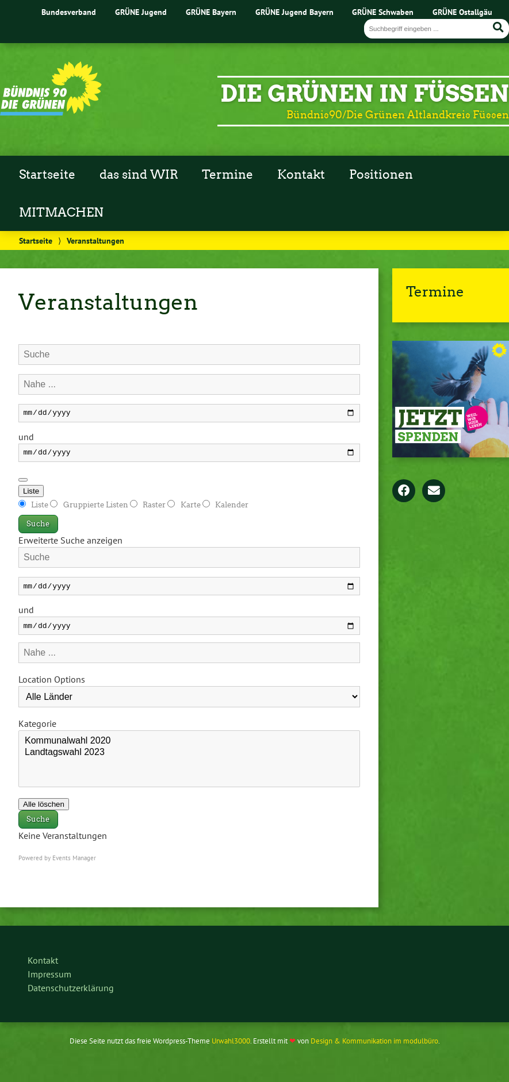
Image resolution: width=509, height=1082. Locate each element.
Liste (31, 494)
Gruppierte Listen (89, 508)
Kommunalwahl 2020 (189, 748)
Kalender (225, 508)
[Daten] (189, 414)
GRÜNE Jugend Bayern (294, 11)
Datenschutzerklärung (71, 994)
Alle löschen (43, 811)
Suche (37, 527)
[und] (189, 455)
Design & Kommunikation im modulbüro (374, 1048)
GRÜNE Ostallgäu (462, 11)
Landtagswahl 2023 (189, 759)
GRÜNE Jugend (141, 11)
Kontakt (301, 174)
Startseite (47, 174)
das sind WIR (138, 174)
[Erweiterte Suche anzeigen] (23, 483)
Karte (184, 508)
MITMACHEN (61, 212)
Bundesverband (68, 11)
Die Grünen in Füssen (364, 93)
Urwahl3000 (231, 1048)
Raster (148, 508)
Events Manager (74, 865)
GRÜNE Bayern (211, 11)
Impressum (49, 981)
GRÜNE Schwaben (383, 11)
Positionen (381, 174)
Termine (227, 174)
